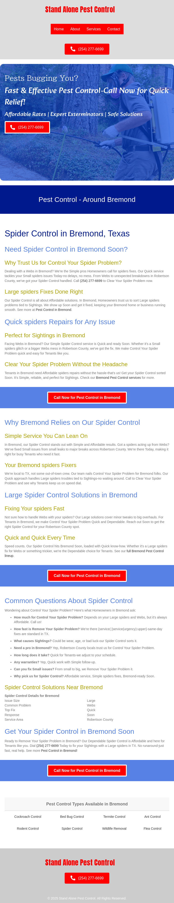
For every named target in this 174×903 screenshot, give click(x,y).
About (75, 29)
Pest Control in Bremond (53, 310)
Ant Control (152, 817)
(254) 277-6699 (91, 281)
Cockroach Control (27, 817)
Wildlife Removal (114, 828)
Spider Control (72, 828)
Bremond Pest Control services (118, 377)
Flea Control (152, 828)
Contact (113, 29)
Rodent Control (28, 828)
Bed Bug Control (72, 817)
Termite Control (114, 817)
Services (94, 29)
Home (59, 29)
